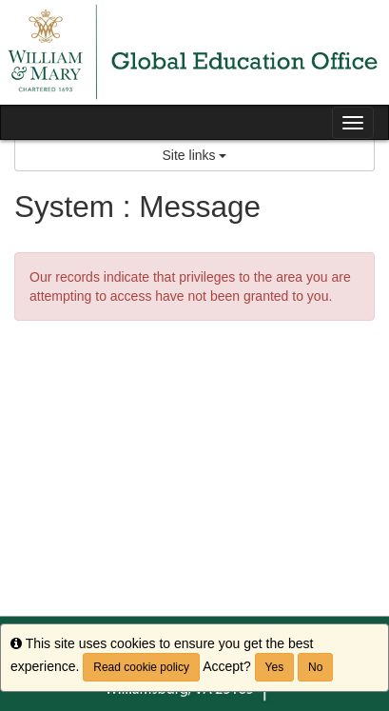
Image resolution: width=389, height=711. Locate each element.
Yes (274, 667)
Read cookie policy (141, 667)
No (315, 667)
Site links (195, 155)
